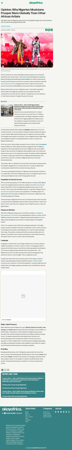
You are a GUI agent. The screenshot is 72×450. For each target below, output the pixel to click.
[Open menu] (2, 3)
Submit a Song (47, 415)
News (26, 412)
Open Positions (47, 417)
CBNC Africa (4, 225)
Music (27, 413)
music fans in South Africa (8, 84)
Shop (26, 421)
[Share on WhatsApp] (51, 30)
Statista (42, 185)
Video (26, 418)
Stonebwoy (43, 144)
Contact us (46, 412)
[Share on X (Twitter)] (49, 30)
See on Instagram (6, 319)
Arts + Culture (29, 417)
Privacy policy (46, 413)
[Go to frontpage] (36, 3)
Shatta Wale (25, 79)
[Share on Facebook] (46, 30)
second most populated (8, 191)
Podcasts (28, 420)
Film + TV (27, 415)
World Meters (35, 185)
